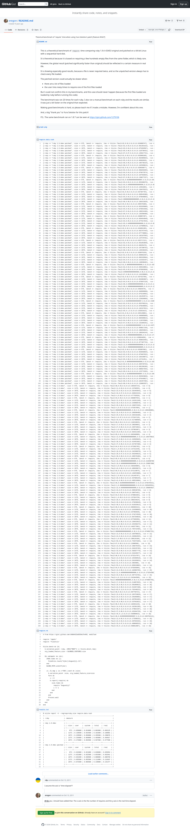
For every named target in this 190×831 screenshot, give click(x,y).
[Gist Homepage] (9, 4)
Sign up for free (46, 813)
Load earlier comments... (98, 774)
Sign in (174, 4)
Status (83, 825)
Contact (104, 825)
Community (91, 825)
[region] (95, 84)
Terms (63, 825)
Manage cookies (114, 825)
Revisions (22, 30)
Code (8, 30)
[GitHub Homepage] (42, 824)
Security (76, 825)
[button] (169, 30)
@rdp (46, 801)
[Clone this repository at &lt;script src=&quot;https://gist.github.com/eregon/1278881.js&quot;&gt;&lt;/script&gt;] (157, 30)
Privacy (69, 825)
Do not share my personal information (136, 825)
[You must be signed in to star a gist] (169, 20)
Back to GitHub (65, 4)
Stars (37, 30)
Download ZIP (180, 30)
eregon (13, 20)
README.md (26, 20)
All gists (53, 4)
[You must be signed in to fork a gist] (180, 20)
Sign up (183, 4)
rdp (46, 780)
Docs (98, 825)
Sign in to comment (113, 812)
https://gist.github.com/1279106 (104, 117)
